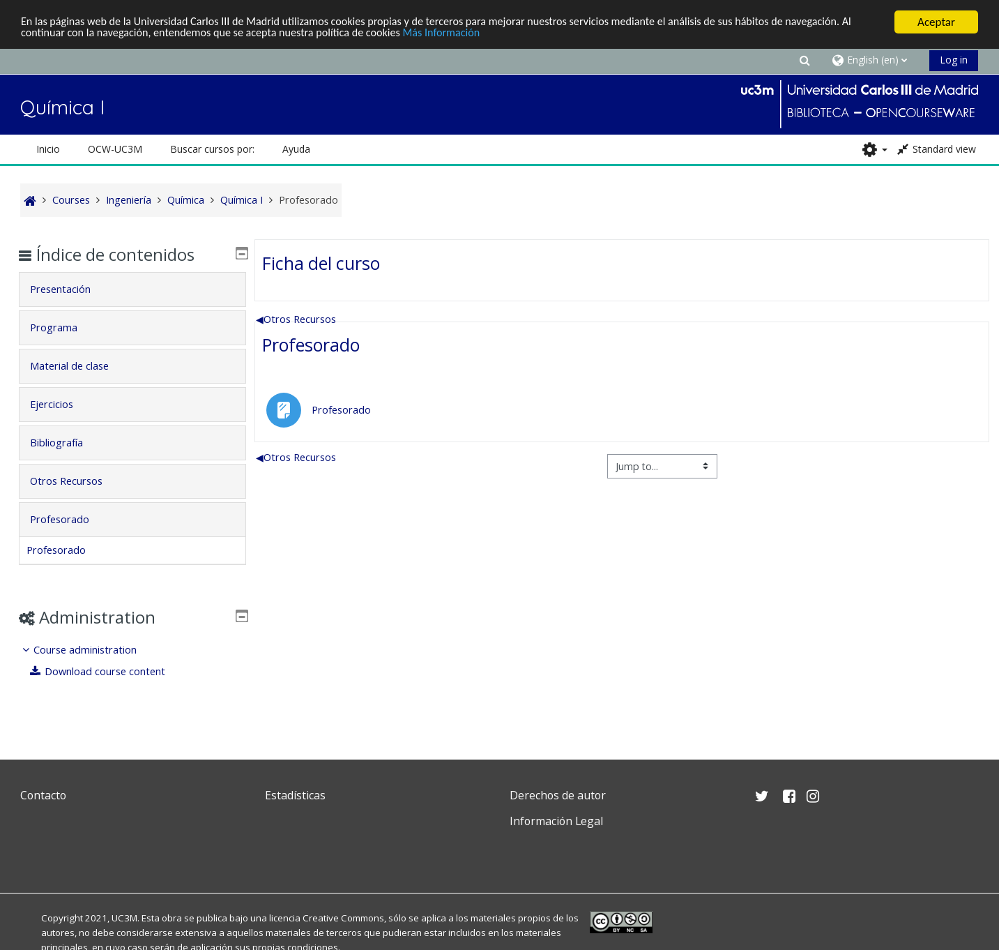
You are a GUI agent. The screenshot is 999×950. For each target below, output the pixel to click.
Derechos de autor (558, 795)
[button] (805, 60)
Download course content (108, 671)
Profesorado (311, 344)
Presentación (70, 289)
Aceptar (936, 22)
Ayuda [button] (296, 149)
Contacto (43, 795)
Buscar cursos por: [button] (212, 149)
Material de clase (79, 365)
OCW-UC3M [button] (115, 149)
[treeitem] (132, 660)
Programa (64, 327)
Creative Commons (343, 918)
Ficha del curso (321, 262)
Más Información (476, 34)
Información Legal (556, 821)
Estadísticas (295, 795)
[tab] (132, 289)
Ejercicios (62, 404)
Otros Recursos (296, 318)
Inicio (48, 149)
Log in (954, 59)
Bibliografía (66, 442)
